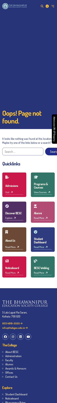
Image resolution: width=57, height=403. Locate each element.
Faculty (9, 360)
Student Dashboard (16, 394)
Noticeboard (12, 398)
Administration (13, 356)
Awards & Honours (15, 368)
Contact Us (11, 376)
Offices (9, 372)
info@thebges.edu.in (15, 327)
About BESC (12, 352)
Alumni (9, 364)
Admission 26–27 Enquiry (54, 129)
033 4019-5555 (12, 323)
